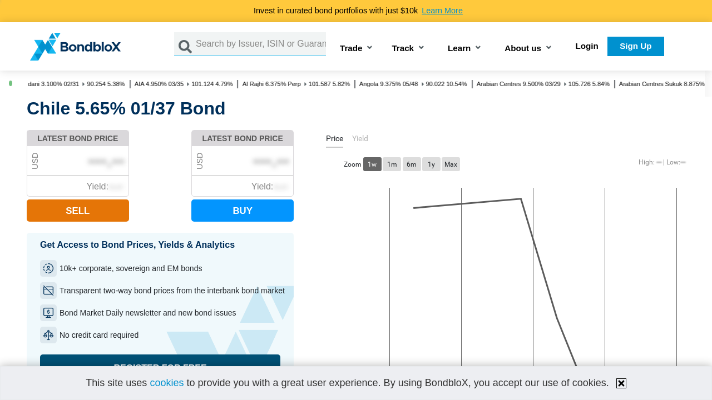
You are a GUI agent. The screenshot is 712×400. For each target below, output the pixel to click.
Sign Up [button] (635, 46)
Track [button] (403, 48)
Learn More (442, 10)
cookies (167, 382)
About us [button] (523, 48)
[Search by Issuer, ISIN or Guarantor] (261, 44)
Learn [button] (459, 48)
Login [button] (587, 46)
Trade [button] (351, 48)
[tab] (334, 140)
